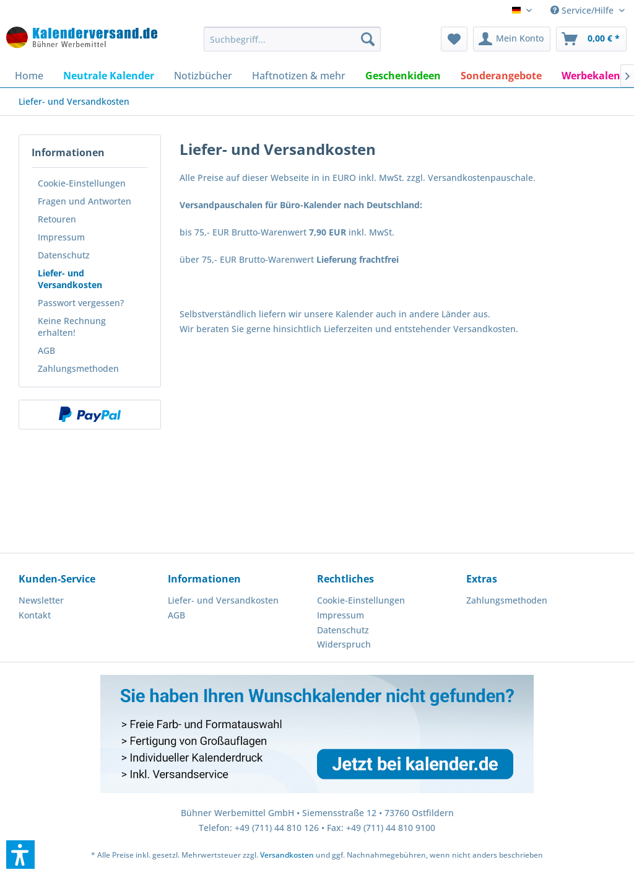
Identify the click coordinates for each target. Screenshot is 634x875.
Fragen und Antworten (84, 201)
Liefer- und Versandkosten (70, 279)
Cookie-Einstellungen (82, 183)
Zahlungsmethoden (78, 368)
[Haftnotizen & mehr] (298, 75)
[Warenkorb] (591, 39)
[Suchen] (368, 39)
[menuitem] (292, 39)
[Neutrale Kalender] (108, 75)
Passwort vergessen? (81, 303)
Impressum (61, 237)
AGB (46, 350)
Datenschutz (64, 255)
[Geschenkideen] (403, 75)
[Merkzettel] (454, 39)
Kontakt (35, 615)
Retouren (57, 219)
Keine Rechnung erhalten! (72, 326)
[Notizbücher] (203, 75)
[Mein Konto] (511, 39)
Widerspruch (344, 644)
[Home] (29, 75)
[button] (20, 854)
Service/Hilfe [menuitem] (583, 10)
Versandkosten (287, 855)
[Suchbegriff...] (292, 39)
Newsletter (41, 600)
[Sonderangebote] (501, 75)
